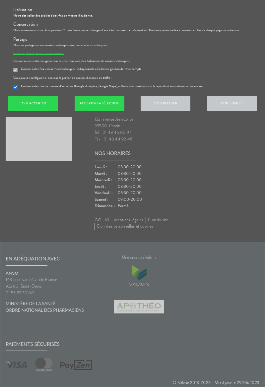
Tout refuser (165, 103)
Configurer (232, 103)
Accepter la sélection (99, 103)
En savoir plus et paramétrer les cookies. (38, 53)
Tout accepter (33, 103)
